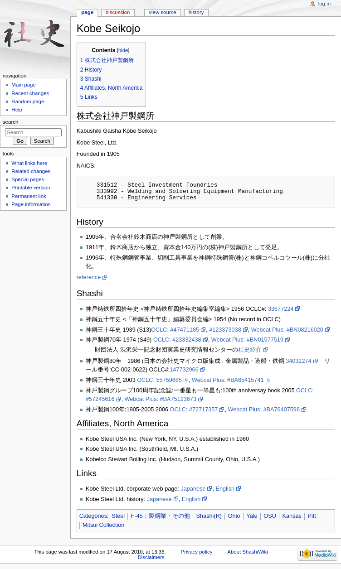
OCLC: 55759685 (159, 380)
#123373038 (225, 330)
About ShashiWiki (247, 552)
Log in (324, 3)
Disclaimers (151, 557)
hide (123, 50)
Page (87, 12)
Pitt (312, 516)
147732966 (184, 369)
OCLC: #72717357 (194, 409)
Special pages (27, 179)
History (196, 12)
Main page (23, 84)
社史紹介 (250, 350)
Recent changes (30, 93)
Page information (31, 204)
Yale (251, 516)
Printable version (30, 187)
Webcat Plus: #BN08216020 (287, 330)
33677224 (280, 309)
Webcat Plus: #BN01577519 (247, 340)
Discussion (118, 12)
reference (89, 277)
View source (162, 12)
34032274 (298, 361)
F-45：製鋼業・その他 (160, 516)
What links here (29, 163)
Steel (118, 516)
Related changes (30, 171)
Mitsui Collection (103, 525)
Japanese (192, 489)
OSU (269, 516)
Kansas (292, 516)
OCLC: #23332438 (177, 340)
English (225, 489)
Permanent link (28, 196)
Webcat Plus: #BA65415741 (227, 380)
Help (16, 109)
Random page (27, 101)
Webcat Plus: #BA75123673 (160, 399)
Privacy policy (197, 552)
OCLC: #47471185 (175, 330)
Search (11, 122)
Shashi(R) (209, 516)
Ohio (234, 516)
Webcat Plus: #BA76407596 (263, 409)
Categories (93, 516)
